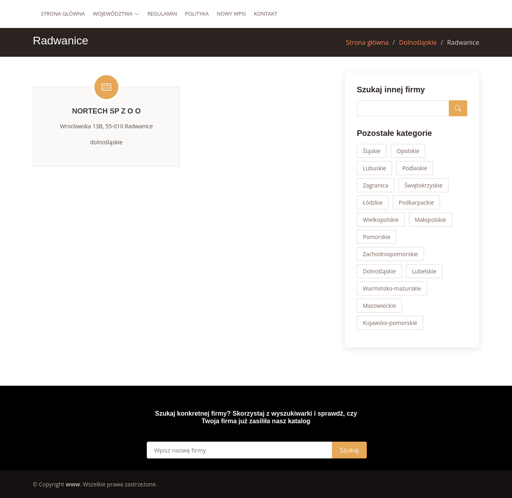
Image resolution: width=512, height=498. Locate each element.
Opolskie (408, 151)
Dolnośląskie (417, 42)
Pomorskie (376, 237)
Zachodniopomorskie (390, 254)
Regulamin (162, 13)
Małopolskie (430, 219)
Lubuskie (374, 168)
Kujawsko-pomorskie (390, 323)
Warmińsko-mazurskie (392, 288)
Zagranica (375, 185)
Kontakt (265, 13)
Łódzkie (373, 202)
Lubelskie (424, 271)
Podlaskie (414, 168)
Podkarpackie (416, 202)
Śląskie (371, 151)
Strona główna (63, 13)
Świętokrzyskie (423, 185)
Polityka (197, 13)
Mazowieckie (379, 305)
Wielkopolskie (381, 219)
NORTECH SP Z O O (106, 111)
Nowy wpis (231, 13)
